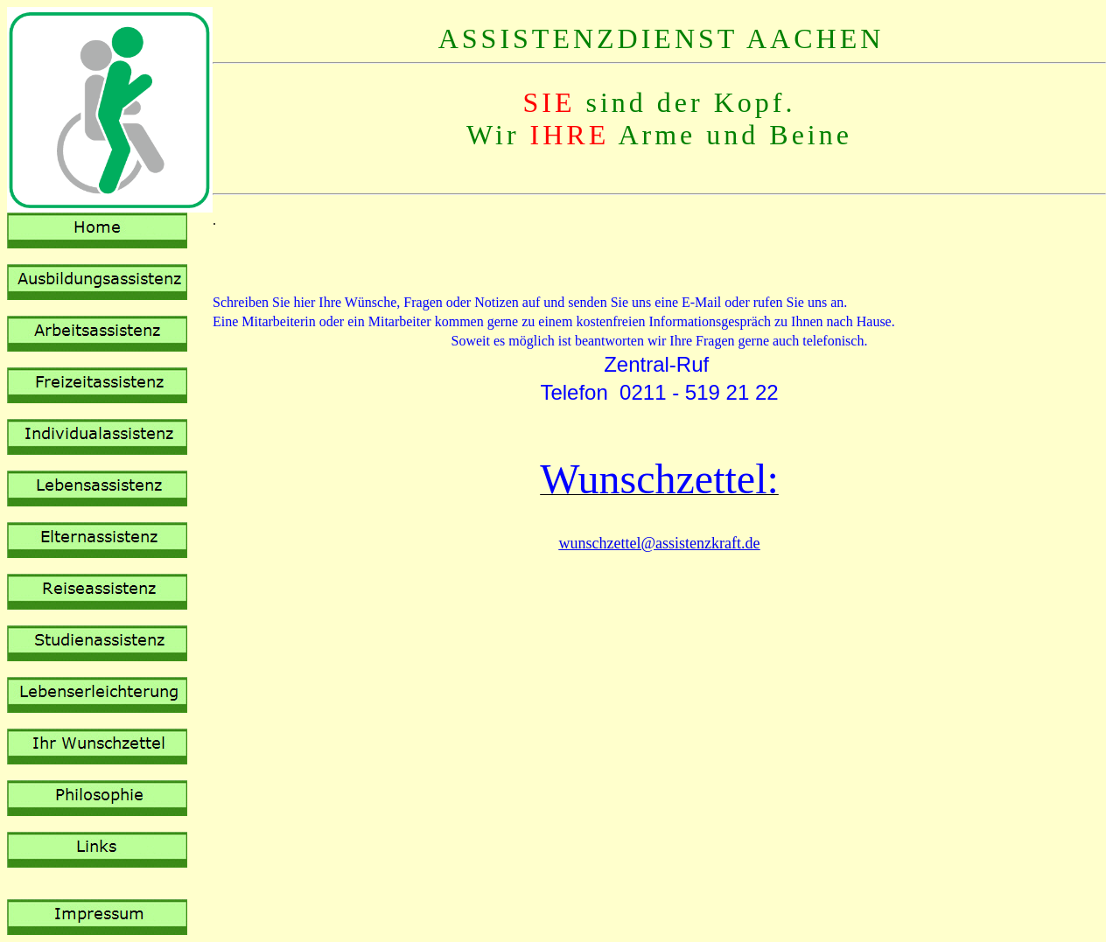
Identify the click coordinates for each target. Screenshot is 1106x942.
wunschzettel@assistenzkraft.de (659, 543)
